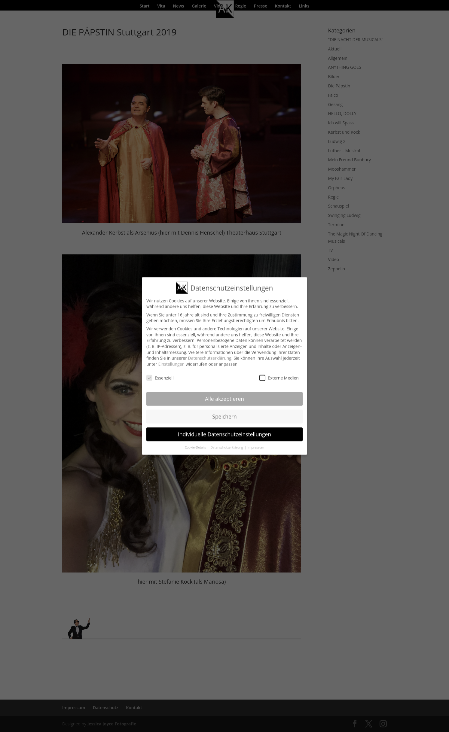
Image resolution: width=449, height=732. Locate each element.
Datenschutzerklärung (209, 354)
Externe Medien (279, 374)
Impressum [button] (256, 444)
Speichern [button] (224, 412)
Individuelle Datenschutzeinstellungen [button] (224, 430)
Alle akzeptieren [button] (224, 395)
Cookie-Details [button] (196, 444)
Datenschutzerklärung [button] (227, 444)
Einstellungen (171, 360)
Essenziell (160, 374)
